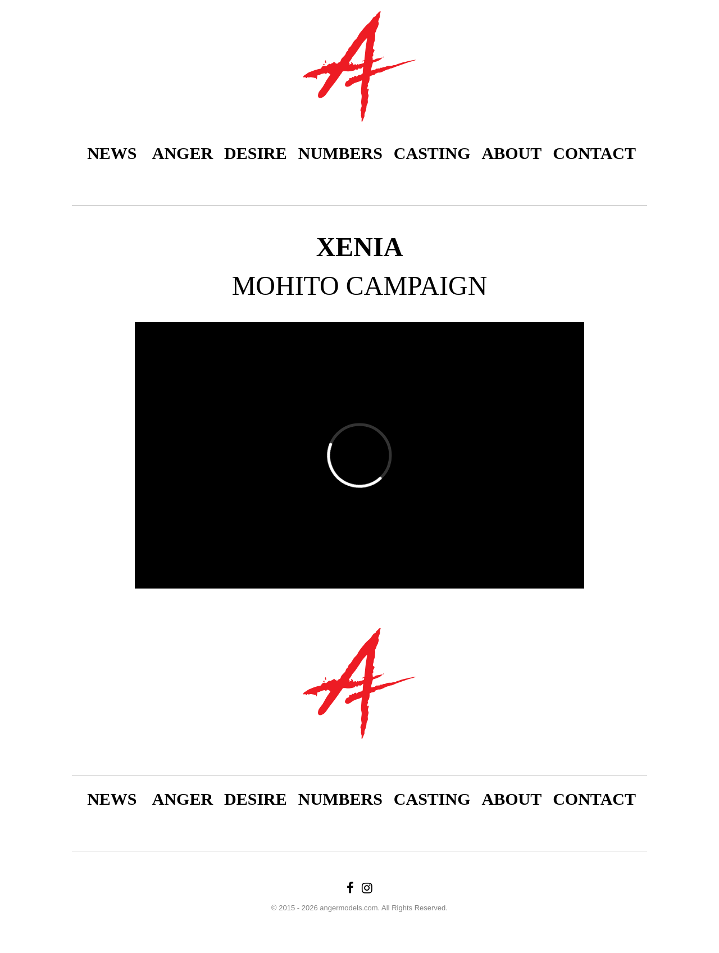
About (512, 153)
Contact (594, 153)
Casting (432, 153)
